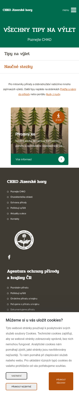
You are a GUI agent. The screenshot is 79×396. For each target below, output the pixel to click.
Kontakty (14, 218)
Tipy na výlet (17, 53)
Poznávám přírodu (19, 287)
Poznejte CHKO (17, 191)
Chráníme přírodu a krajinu (23, 298)
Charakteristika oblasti (21, 196)
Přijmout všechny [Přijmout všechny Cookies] (61, 381)
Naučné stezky (18, 66)
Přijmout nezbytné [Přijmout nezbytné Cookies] (21, 386)
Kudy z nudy (53, 94)
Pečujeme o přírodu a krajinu (24, 304)
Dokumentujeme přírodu (22, 309)
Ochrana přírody (18, 202)
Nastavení (16, 376)
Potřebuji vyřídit (18, 207)
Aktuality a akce (18, 213)
